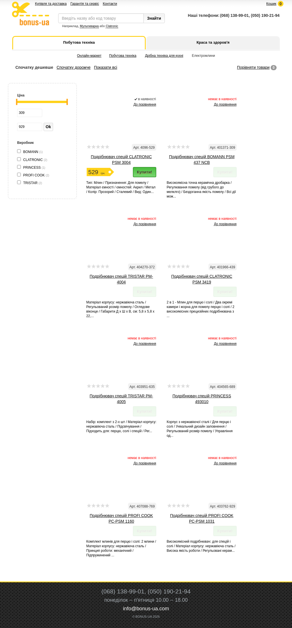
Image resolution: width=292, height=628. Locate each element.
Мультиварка (89, 26)
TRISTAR (32, 183)
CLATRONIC (35, 160)
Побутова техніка (122, 56)
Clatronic (112, 26)
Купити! (144, 172)
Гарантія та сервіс (84, 4)
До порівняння (144, 104)
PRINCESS (34, 168)
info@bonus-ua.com (146, 608)
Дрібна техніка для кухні (164, 56)
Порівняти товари (253, 67)
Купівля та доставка (51, 4)
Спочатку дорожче (73, 67)
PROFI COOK (36, 175)
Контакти (110, 4)
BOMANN (32, 152)
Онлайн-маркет (89, 56)
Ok (48, 126)
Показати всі (105, 67)
